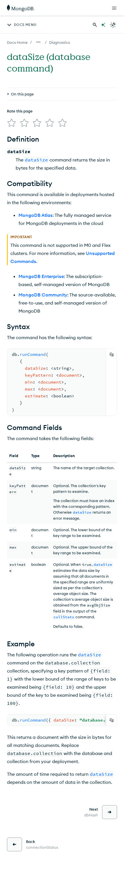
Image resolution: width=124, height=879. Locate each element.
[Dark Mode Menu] (113, 25)
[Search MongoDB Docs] (95, 25)
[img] (11, 122)
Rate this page (20, 111)
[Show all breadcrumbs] (38, 42)
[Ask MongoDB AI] (103, 25)
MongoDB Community (42, 295)
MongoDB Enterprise (41, 276)
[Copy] (112, 354)
